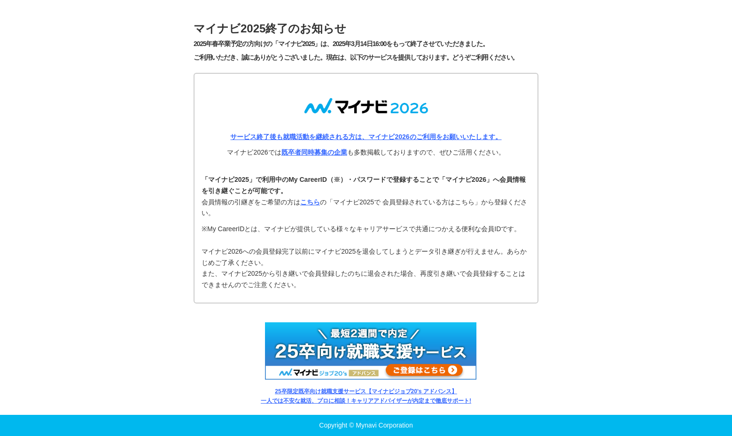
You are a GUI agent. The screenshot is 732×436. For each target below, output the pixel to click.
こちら (310, 202)
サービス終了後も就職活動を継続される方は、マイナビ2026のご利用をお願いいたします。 (365, 136)
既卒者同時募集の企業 (314, 152)
